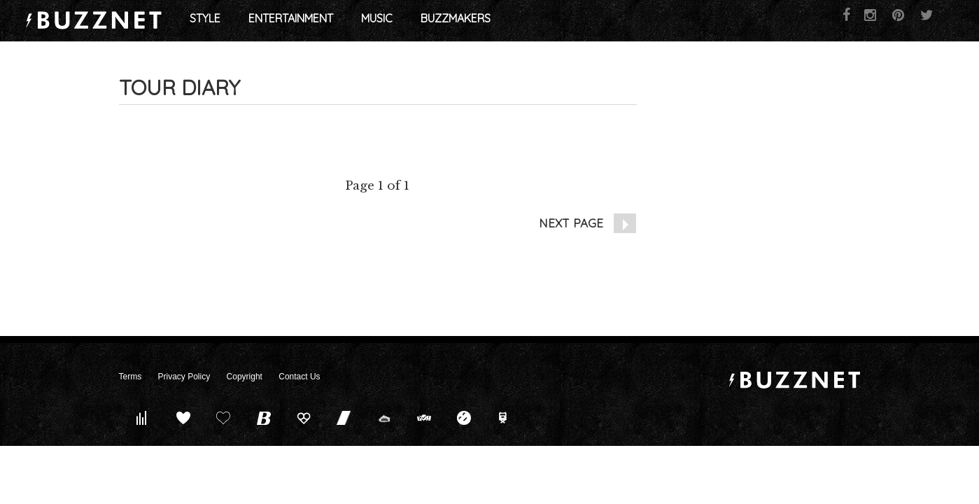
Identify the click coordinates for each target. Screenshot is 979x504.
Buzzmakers (563, 21)
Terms (130, 377)
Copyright (244, 377)
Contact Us (299, 377)
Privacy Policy (184, 377)
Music (484, 21)
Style (312, 21)
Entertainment (397, 21)
